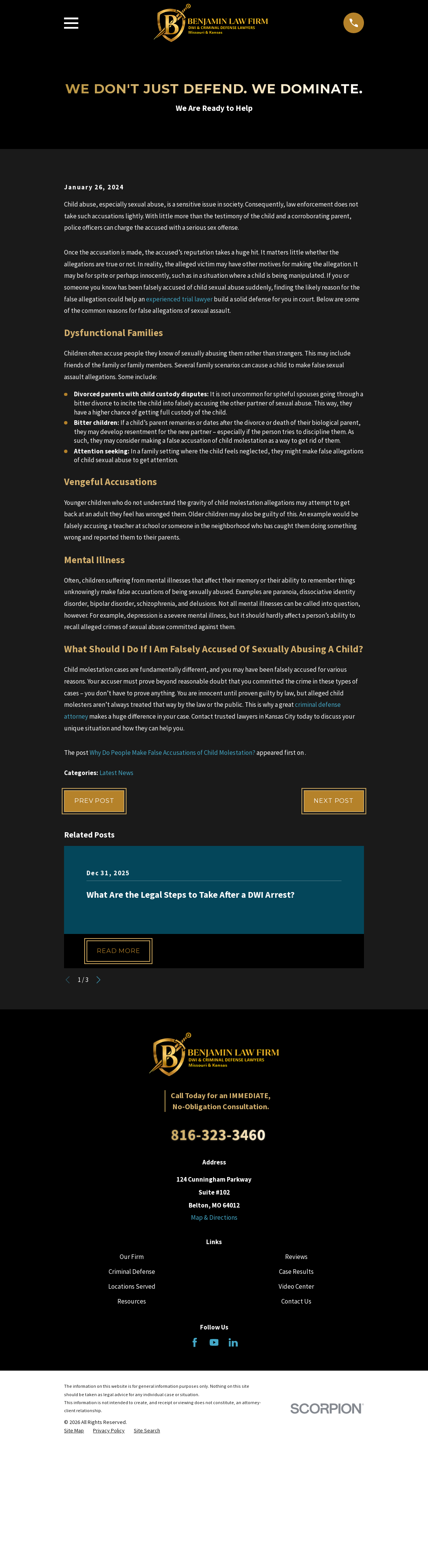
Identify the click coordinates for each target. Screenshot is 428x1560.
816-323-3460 (218, 1265)
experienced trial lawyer (179, 428)
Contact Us (296, 1432)
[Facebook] (194, 1473)
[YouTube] (214, 1473)
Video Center (296, 1417)
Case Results (296, 1402)
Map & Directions (214, 1348)
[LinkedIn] (233, 1473)
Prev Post (95, 931)
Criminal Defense (132, 1402)
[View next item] (98, 1111)
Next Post (333, 931)
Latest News (116, 902)
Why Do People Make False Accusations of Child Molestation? (172, 882)
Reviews (296, 1388)
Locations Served (131, 1417)
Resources (131, 1432)
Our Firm (132, 1388)
